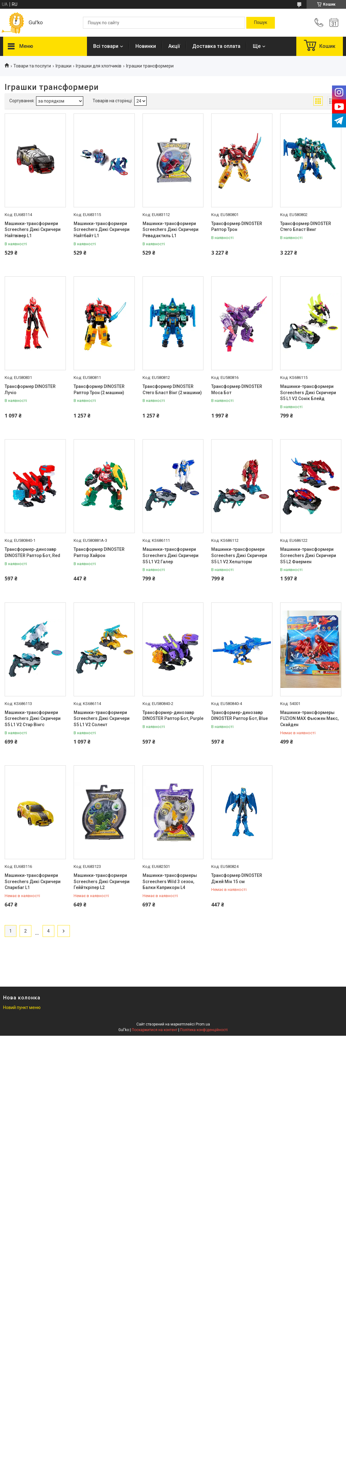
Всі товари (105, 46)
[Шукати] (260, 23)
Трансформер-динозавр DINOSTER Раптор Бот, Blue (239, 715)
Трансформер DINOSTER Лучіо (30, 389)
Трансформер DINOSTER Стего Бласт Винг (305, 226)
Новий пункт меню (22, 1007)
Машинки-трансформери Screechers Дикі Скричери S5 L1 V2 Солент (102, 718)
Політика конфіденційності (204, 1030)
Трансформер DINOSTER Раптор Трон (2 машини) (99, 389)
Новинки (145, 46)
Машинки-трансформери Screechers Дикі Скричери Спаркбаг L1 (33, 881)
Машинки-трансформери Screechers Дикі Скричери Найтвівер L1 (33, 229)
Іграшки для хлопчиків (98, 65)
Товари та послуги (32, 65)
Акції (174, 46)
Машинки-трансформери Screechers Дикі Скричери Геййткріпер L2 (102, 881)
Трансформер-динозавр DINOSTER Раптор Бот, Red (32, 552)
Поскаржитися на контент (154, 1030)
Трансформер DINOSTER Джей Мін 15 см (236, 878)
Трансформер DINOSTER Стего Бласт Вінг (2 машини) (172, 389)
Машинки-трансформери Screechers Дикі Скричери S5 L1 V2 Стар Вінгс (33, 718)
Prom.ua (203, 1024)
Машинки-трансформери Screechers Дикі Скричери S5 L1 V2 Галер (170, 555)
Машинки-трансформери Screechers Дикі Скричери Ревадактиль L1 (170, 229)
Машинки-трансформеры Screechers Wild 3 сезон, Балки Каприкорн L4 (170, 881)
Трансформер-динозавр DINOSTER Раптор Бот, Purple (173, 715)
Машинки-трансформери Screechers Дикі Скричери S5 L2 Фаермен (308, 555)
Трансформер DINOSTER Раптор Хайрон (99, 552)
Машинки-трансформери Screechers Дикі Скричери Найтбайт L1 (102, 229)
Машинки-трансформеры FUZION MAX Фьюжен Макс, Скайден (309, 718)
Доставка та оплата (216, 46)
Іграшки (63, 65)
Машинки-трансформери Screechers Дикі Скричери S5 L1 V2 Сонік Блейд (308, 392)
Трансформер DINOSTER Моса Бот (236, 389)
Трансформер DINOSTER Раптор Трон (236, 226)
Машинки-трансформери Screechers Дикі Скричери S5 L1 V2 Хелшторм (239, 555)
